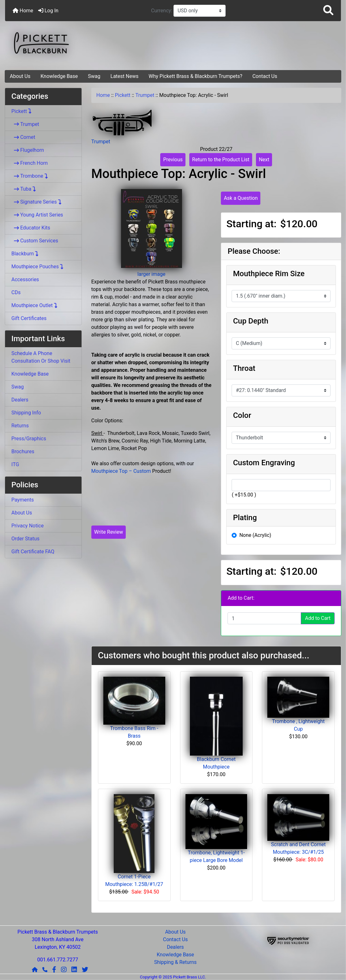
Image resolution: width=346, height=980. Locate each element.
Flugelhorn (27, 150)
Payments (22, 500)
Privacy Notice (27, 526)
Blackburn (25, 254)
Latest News (125, 76)
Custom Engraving (264, 462)
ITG (15, 464)
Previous (173, 160)
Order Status (25, 539)
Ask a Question (241, 198)
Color (242, 415)
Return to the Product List (220, 160)
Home (23, 11)
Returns (20, 426)
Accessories (25, 279)
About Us (20, 76)
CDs (16, 292)
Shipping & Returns (175, 962)
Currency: (162, 11)
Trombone (29, 176)
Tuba (23, 189)
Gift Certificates (28, 318)
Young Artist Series (37, 215)
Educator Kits (30, 228)
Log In (48, 11)
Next (264, 160)
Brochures (22, 451)
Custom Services (34, 241)
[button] (328, 11)
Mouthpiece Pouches (37, 267)
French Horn (29, 163)
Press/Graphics (28, 439)
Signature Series (36, 202)
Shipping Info (26, 413)
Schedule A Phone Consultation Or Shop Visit (40, 357)
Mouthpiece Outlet (34, 305)
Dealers (19, 400)
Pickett (123, 95)
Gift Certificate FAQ (32, 552)
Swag (94, 76)
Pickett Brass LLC (189, 977)
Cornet (23, 137)
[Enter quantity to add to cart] (264, 618)
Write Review (108, 532)
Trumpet (144, 95)
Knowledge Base (59, 76)
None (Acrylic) (255, 535)
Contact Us (264, 76)
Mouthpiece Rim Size (269, 273)
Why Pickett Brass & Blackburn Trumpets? (195, 76)
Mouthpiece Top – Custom (121, 471)
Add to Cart (318, 618)
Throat (244, 368)
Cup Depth (250, 321)
